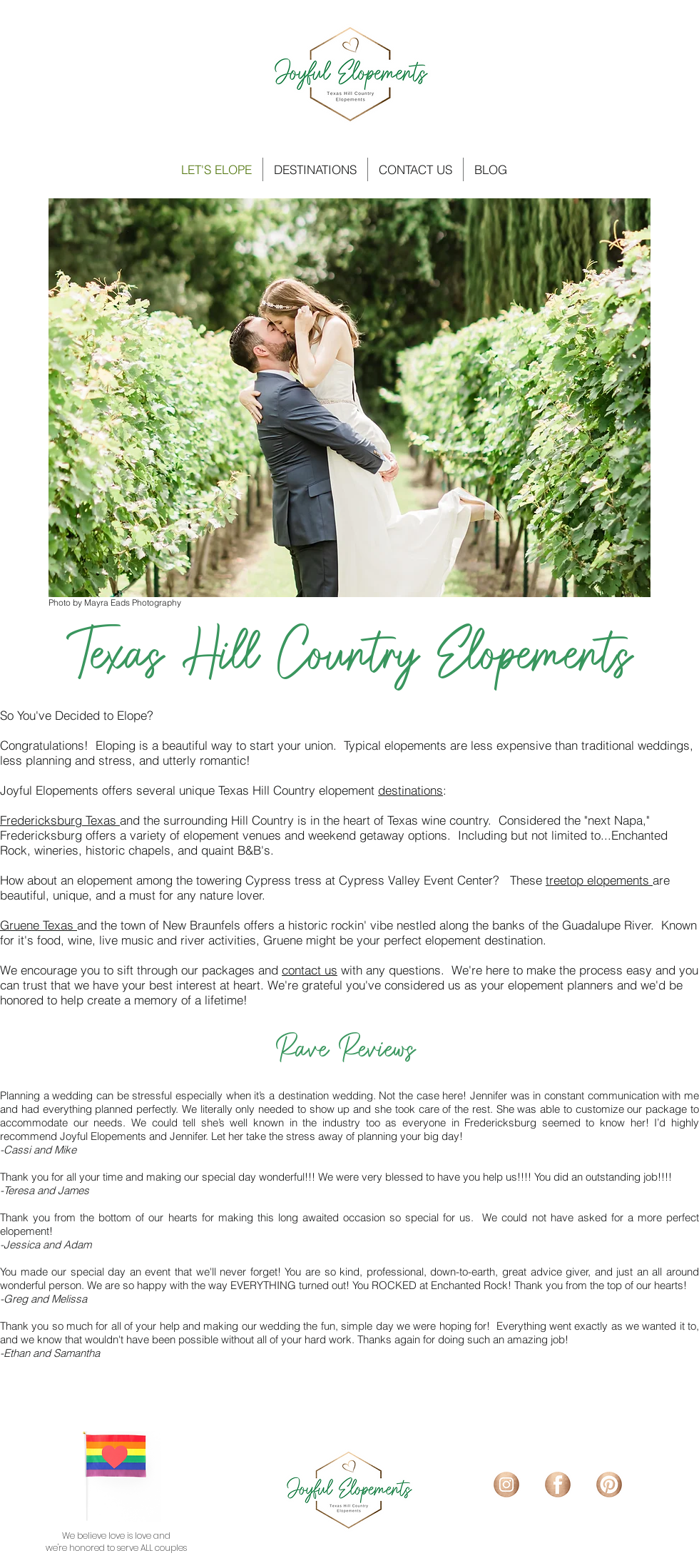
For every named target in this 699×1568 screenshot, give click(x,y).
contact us (309, 969)
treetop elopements (599, 879)
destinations (410, 790)
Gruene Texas (38, 924)
